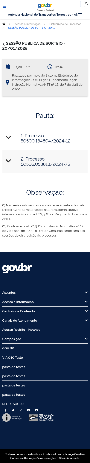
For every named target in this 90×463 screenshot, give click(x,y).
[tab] (45, 138)
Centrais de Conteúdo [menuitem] (45, 311)
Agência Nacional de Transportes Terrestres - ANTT (45, 14)
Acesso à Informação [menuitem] (45, 301)
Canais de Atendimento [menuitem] (45, 320)
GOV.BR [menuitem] (8, 348)
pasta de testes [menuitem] (13, 366)
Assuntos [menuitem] (45, 292)
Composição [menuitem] (45, 339)
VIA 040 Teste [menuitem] (12, 357)
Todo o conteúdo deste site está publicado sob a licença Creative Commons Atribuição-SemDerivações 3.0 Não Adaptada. (45, 455)
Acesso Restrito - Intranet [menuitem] (21, 329)
